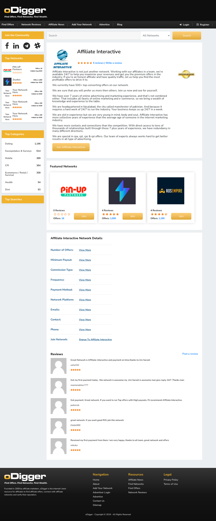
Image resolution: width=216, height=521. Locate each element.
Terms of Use (171, 484)
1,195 (162, 218)
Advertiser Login (101, 492)
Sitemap (97, 505)
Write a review (114, 63)
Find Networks (136, 484)
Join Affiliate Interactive (71, 147)
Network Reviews (31, 24)
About (96, 484)
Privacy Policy (171, 480)
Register (203, 24)
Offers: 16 (38, 68)
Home (96, 480)
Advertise (104, 24)
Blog (119, 24)
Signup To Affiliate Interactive (95, 339)
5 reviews (98, 63)
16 (62, 218)
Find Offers (8, 24)
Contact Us (98, 501)
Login (184, 24)
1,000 (113, 218)
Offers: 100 (38, 91)
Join (84, 216)
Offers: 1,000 (37, 80)
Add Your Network (82, 24)
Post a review (190, 353)
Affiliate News (56, 24)
